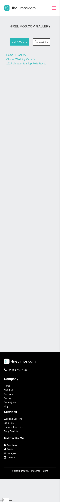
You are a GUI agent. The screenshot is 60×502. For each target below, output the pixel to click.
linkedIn (9, 457)
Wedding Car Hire (13, 419)
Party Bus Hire (11, 431)
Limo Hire (9, 423)
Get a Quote (10, 402)
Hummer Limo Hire (13, 427)
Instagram (10, 453)
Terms (45, 471)
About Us (8, 390)
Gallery (7, 398)
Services (8, 394)
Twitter (9, 449)
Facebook (10, 445)
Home (7, 386)
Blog (6, 406)
